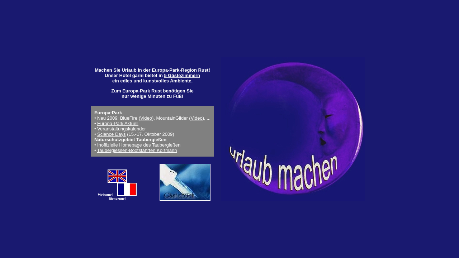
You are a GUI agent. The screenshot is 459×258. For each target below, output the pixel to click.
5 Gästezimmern (182, 75)
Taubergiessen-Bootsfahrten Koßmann (137, 150)
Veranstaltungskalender (121, 129)
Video (146, 118)
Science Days (111, 134)
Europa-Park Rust (142, 91)
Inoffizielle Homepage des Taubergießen (138, 145)
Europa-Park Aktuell (117, 123)
